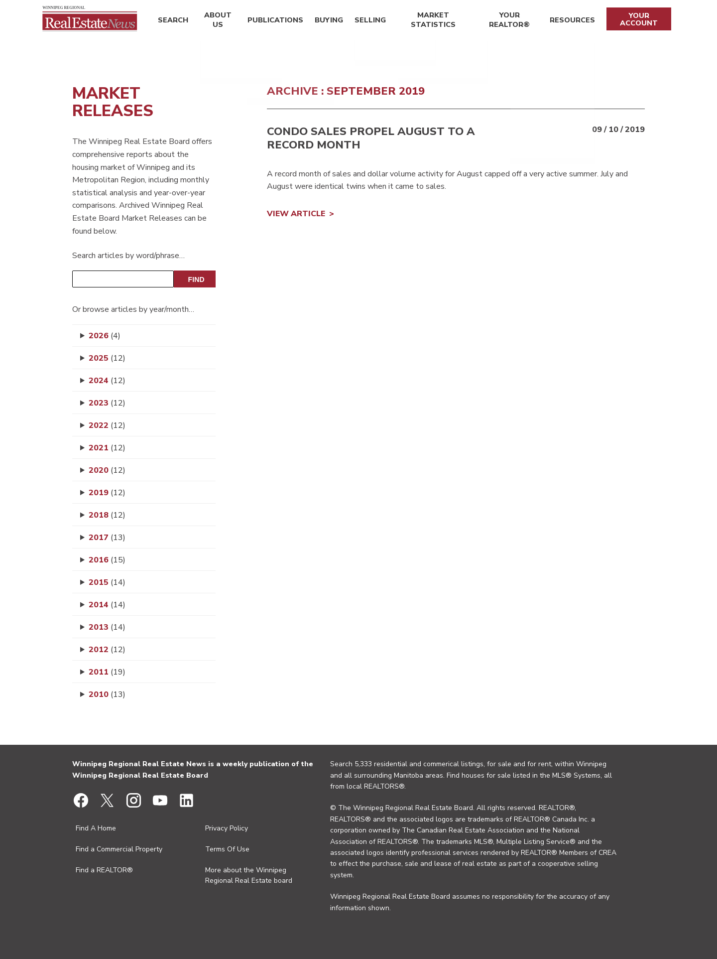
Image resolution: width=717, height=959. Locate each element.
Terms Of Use (227, 849)
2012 (107, 649)
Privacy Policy (226, 828)
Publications (273, 21)
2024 (107, 380)
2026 (104, 335)
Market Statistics (428, 21)
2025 (107, 358)
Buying (324, 21)
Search (171, 21)
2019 (107, 492)
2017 (107, 537)
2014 (107, 604)
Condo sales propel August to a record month (371, 138)
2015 (107, 582)
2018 (107, 515)
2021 (107, 447)
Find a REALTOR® (104, 870)
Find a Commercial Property (119, 849)
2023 (107, 403)
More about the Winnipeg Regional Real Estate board (248, 875)
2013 (107, 627)
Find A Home (96, 828)
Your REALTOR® (508, 21)
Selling (364, 21)
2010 (107, 694)
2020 (107, 470)
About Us (216, 21)
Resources (571, 21)
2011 (107, 672)
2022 (107, 425)
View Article (296, 213)
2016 (107, 559)
